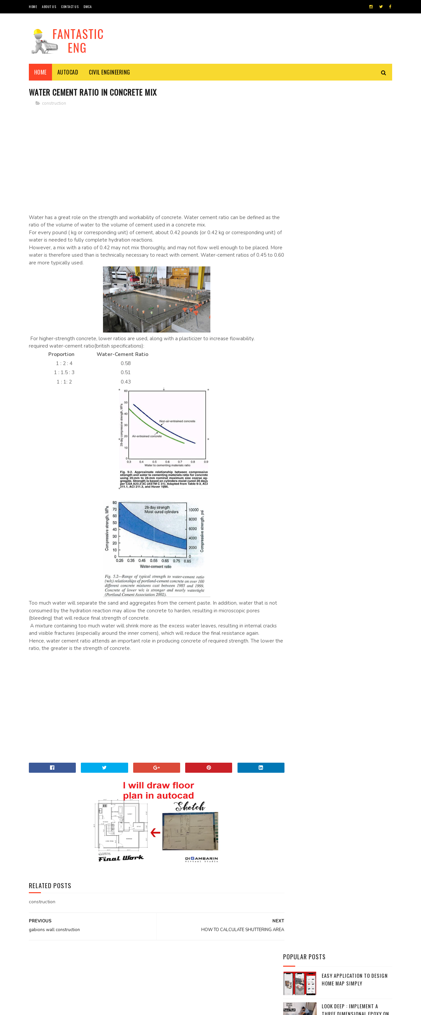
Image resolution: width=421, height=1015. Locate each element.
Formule (296, 505)
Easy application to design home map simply (355, 119)
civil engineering (109, 72)
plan (292, 516)
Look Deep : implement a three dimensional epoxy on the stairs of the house (355, 153)
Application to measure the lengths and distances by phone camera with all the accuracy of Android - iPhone (336, 344)
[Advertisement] (150, 159)
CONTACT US (69, 6)
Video (293, 539)
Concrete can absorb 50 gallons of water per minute (351, 184)
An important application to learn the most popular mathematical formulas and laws (356, 385)
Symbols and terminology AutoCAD (353, 415)
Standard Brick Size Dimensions (346, 272)
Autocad (67, 72)
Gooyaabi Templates (121, 1006)
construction (54, 104)
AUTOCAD (296, 471)
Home (40, 72)
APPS (292, 460)
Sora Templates (61, 1006)
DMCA (88, 6)
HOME (33, 6)
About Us (49, 6)
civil (292, 483)
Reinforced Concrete (308, 528)
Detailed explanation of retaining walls (350, 302)
